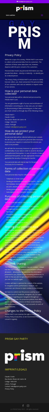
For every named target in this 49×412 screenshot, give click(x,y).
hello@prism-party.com (18, 127)
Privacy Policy (9, 389)
